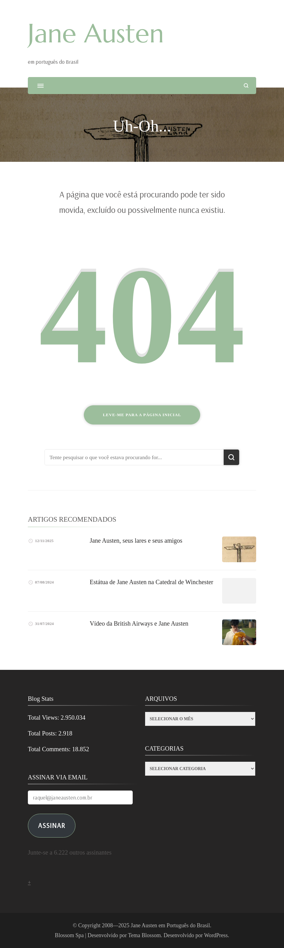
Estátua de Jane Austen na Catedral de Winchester (151, 582)
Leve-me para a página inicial (142, 414)
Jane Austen (96, 33)
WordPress (216, 935)
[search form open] (246, 86)
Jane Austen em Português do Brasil (170, 925)
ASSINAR (51, 825)
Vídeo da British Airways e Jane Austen (139, 623)
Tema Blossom (144, 935)
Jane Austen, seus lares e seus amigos (136, 540)
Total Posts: (43, 733)
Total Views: (44, 717)
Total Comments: (50, 749)
